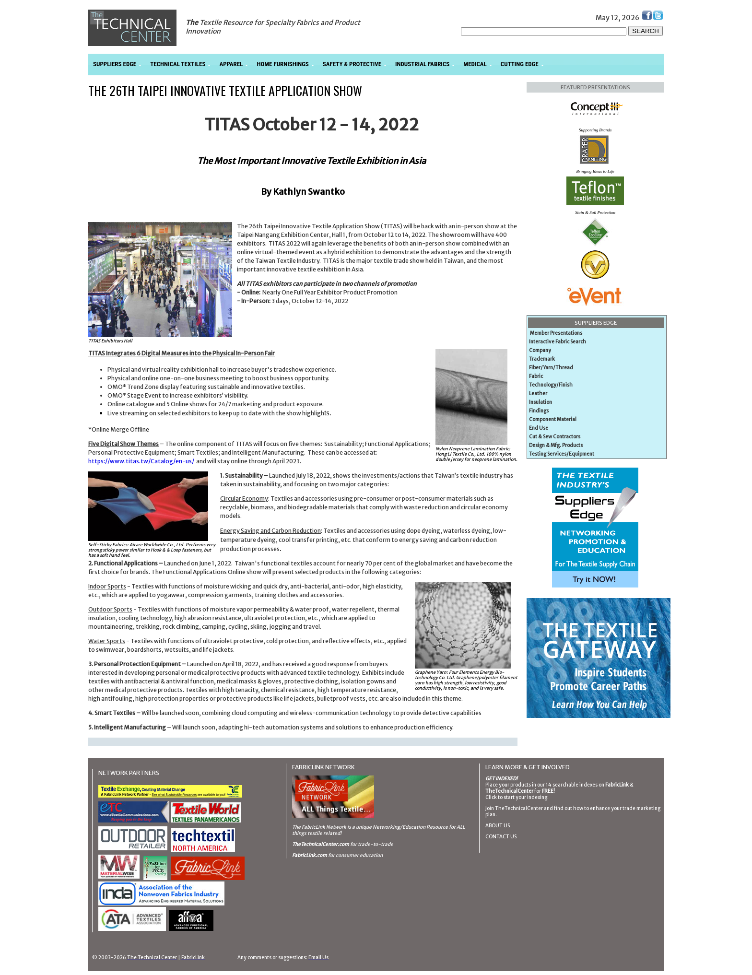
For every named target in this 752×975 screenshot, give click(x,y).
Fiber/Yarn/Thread (551, 367)
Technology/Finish (551, 385)
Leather (538, 393)
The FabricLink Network (319, 827)
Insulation (540, 402)
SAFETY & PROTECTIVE (352, 64)
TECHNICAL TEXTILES (177, 64)
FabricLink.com (309, 855)
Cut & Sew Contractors (554, 437)
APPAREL (231, 64)
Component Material (552, 419)
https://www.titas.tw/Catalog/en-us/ (141, 461)
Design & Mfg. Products (556, 445)
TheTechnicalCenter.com (320, 844)
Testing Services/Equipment (561, 454)
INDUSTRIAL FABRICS (422, 64)
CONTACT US (501, 837)
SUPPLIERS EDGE (114, 64)
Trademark (542, 359)
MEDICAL (474, 64)
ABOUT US (497, 825)
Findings (539, 411)
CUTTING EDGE (520, 64)
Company (540, 350)
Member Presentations (556, 333)
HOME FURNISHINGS (282, 64)
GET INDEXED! (501, 778)
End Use (538, 428)
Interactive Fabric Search (557, 342)
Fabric (536, 376)
